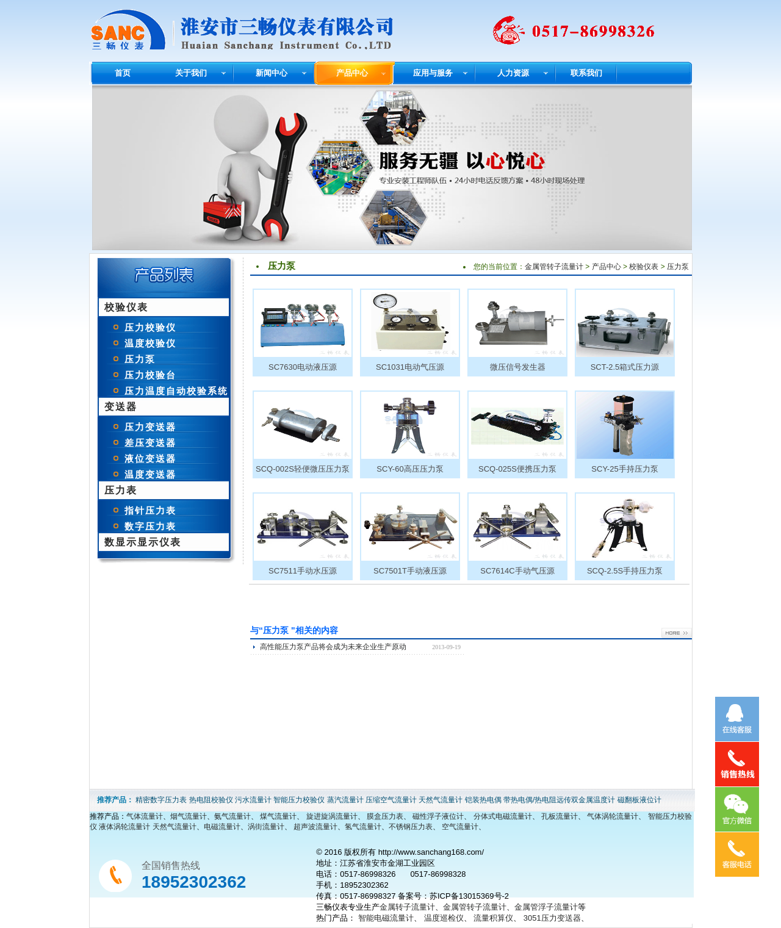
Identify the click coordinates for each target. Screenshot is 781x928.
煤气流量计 (278, 816)
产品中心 (352, 72)
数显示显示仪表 (142, 542)
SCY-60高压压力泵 (409, 468)
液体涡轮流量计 (124, 826)
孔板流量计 (559, 816)
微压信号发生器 (517, 367)
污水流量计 (253, 800)
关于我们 (191, 72)
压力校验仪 (150, 327)
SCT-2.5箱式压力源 (625, 367)
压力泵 (140, 359)
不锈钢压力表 (411, 826)
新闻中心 (271, 72)
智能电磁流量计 (386, 918)
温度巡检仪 (444, 918)
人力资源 (513, 72)
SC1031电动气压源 (410, 367)
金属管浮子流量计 (546, 907)
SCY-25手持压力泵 (624, 468)
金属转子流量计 (407, 907)
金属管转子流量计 (554, 266)
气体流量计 (144, 816)
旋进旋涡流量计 (332, 816)
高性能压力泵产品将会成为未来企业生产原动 (333, 646)
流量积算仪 (493, 918)
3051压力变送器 (552, 918)
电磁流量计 (222, 826)
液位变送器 (150, 458)
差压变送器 (150, 442)
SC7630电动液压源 (302, 367)
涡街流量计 (266, 826)
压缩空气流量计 (391, 800)
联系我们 (586, 72)
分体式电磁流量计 (502, 816)
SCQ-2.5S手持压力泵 (625, 570)
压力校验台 (150, 375)
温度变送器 (150, 474)
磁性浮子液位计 (438, 816)
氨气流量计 (232, 816)
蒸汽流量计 (345, 800)
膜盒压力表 (385, 816)
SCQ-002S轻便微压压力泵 (303, 468)
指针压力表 (150, 510)
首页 (123, 72)
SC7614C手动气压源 (517, 570)
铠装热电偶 (483, 800)
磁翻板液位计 (639, 800)
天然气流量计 (440, 800)
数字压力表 (150, 526)
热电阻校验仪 (211, 800)
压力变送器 (150, 427)
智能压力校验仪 (299, 800)
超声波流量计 (315, 826)
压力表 (120, 490)
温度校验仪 (150, 343)
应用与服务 (433, 72)
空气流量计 (460, 826)
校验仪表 (126, 307)
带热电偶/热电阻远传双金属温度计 (559, 800)
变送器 (120, 406)
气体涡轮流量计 (612, 816)
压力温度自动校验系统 (176, 391)
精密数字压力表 (161, 800)
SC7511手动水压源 (302, 570)
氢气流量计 (363, 826)
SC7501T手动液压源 (410, 570)
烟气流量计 (188, 816)
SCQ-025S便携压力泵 (517, 468)
